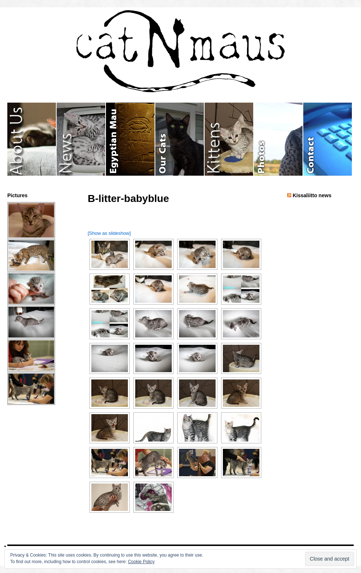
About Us (32, 139)
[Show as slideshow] (109, 233)
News (81, 139)
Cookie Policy (141, 561)
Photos (278, 139)
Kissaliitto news (312, 195)
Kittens (229, 139)
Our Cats (180, 139)
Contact (327, 139)
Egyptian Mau (130, 139)
